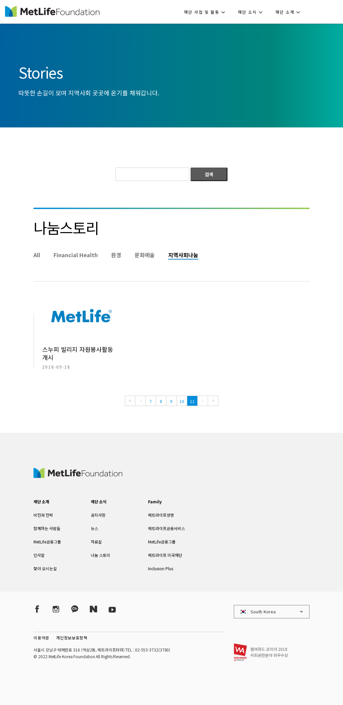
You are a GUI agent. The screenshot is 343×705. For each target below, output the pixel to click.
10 (182, 401)
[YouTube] (112, 609)
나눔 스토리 (100, 555)
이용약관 (41, 637)
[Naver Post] (93, 609)
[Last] (213, 401)
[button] (206, 11)
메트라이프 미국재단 (165, 555)
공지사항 (98, 515)
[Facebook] (37, 609)
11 (192, 401)
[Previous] (140, 401)
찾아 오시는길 (45, 568)
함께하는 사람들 (46, 528)
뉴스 (94, 528)
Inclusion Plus (160, 568)
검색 (209, 174)
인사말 (39, 555)
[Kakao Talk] (74, 609)
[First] (130, 401)
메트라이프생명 (161, 515)
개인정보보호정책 (71, 637)
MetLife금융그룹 (47, 541)
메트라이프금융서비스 (166, 528)
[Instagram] (56, 609)
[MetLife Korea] (77, 476)
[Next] (203, 401)
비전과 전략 (43, 515)
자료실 (96, 541)
